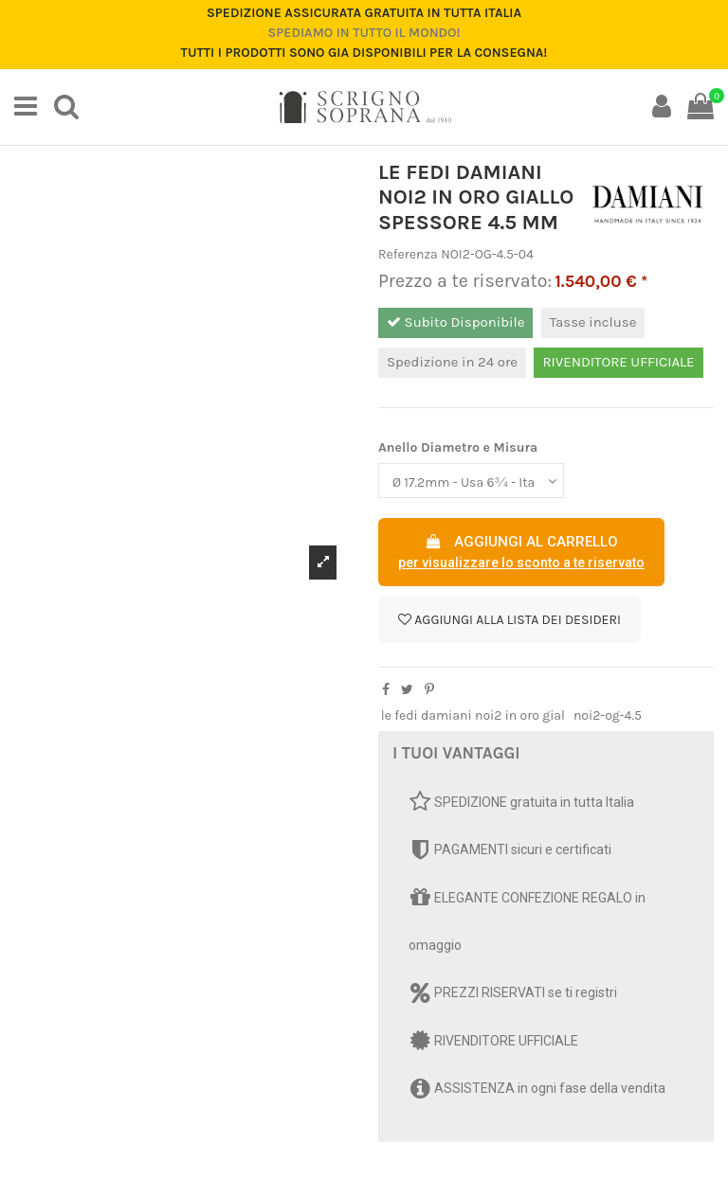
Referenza (408, 254)
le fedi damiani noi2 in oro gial (473, 715)
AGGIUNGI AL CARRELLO (521, 553)
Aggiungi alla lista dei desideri (509, 620)
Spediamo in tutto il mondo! (363, 33)
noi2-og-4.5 (607, 715)
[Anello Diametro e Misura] (471, 480)
